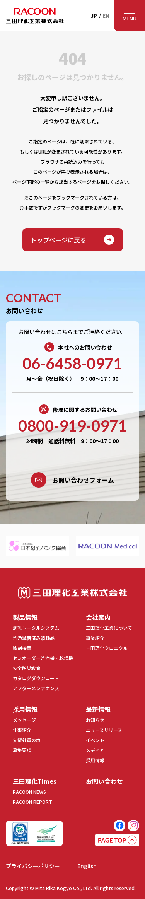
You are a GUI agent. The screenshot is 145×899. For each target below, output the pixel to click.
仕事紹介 (22, 730)
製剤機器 (22, 648)
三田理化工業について (109, 627)
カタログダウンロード (36, 678)
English (87, 866)
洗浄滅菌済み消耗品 (34, 638)
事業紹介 (95, 638)
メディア (95, 750)
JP (93, 15)
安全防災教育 (27, 668)
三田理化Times (34, 781)
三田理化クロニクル (107, 648)
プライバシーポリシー (33, 866)
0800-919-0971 (72, 425)
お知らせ (95, 719)
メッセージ (24, 719)
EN (105, 15)
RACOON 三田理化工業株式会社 (35, 15)
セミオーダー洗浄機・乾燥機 (43, 658)
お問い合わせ (104, 781)
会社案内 (98, 617)
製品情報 (25, 617)
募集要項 (22, 750)
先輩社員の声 (27, 740)
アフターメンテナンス (36, 688)
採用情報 (25, 709)
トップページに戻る (73, 240)
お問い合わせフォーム (72, 480)
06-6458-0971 (72, 363)
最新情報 (98, 709)
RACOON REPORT (32, 801)
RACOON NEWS (29, 791)
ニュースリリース (104, 730)
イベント (95, 740)
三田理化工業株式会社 (72, 593)
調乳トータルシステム (36, 627)
